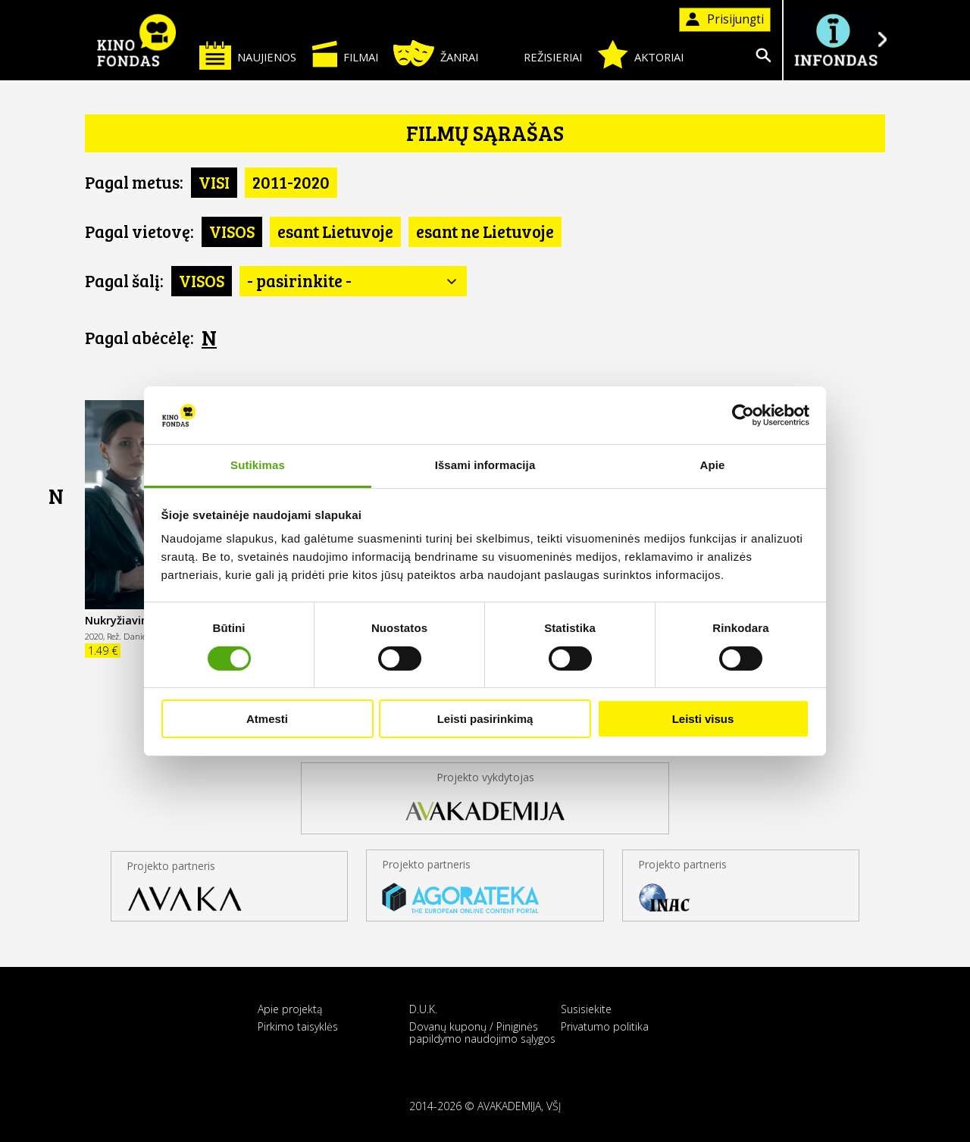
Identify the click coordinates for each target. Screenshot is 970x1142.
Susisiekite (586, 1009)
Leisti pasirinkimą (485, 718)
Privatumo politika (605, 1026)
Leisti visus (703, 718)
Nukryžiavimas (124, 619)
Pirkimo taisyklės (298, 1026)
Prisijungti (725, 19)
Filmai (344, 53)
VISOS (232, 231)
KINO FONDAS (136, 40)
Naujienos (247, 55)
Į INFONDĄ (835, 40)
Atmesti (267, 718)
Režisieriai (537, 54)
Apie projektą (290, 1009)
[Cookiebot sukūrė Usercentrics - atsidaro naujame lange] (743, 415)
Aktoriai (640, 54)
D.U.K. (423, 1009)
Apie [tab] (712, 464)
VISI (214, 182)
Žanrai (435, 53)
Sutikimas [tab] (257, 464)
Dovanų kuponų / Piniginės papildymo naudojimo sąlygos (482, 1032)
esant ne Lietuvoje (485, 231)
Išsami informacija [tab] (485, 464)
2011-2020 (291, 182)
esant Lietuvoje (335, 231)
